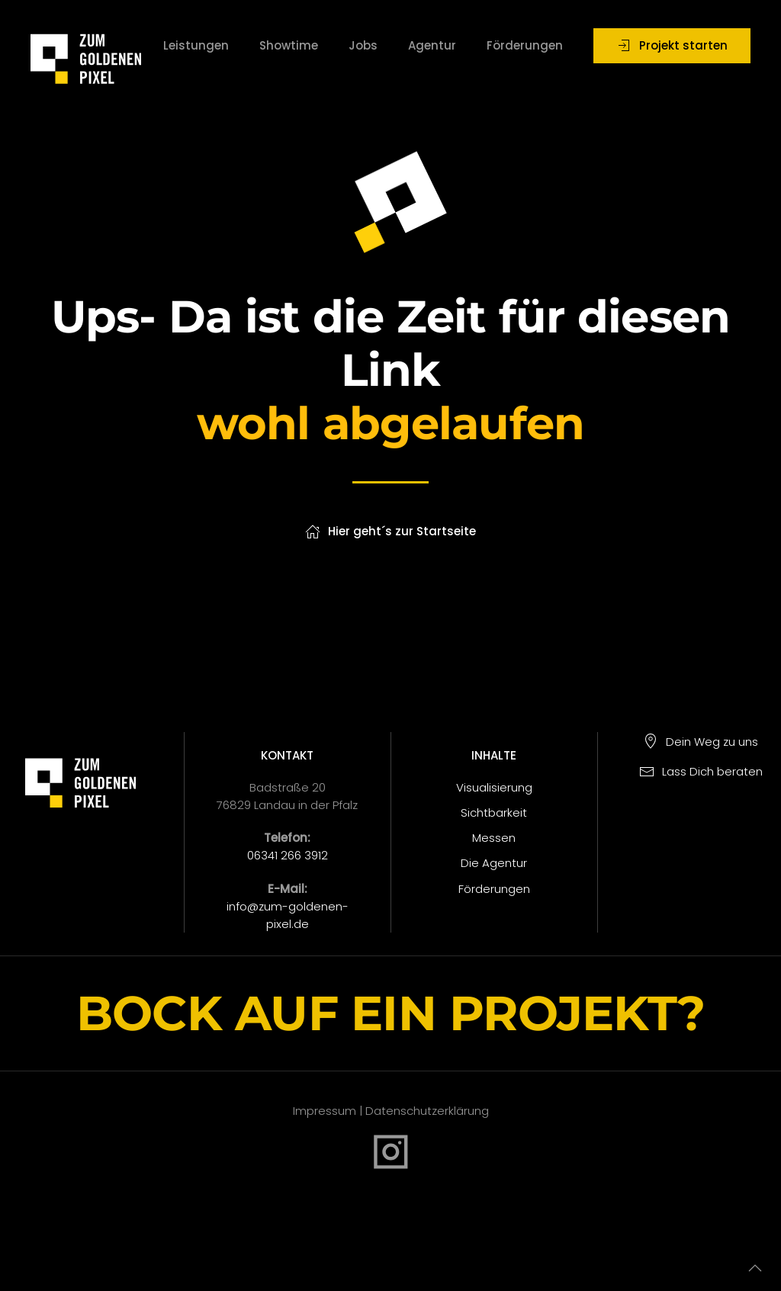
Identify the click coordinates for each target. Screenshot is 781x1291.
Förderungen (525, 45)
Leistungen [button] (196, 45)
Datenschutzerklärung (425, 1111)
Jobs (363, 45)
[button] (755, 1268)
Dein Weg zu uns (700, 742)
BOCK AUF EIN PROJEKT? (390, 1013)
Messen (494, 838)
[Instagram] (391, 1150)
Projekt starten (672, 45)
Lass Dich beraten (701, 771)
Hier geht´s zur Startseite (390, 531)
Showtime (288, 45)
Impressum (324, 1111)
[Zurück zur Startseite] (86, 46)
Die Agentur (494, 863)
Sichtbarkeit (494, 812)
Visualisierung (494, 787)
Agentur (432, 45)
